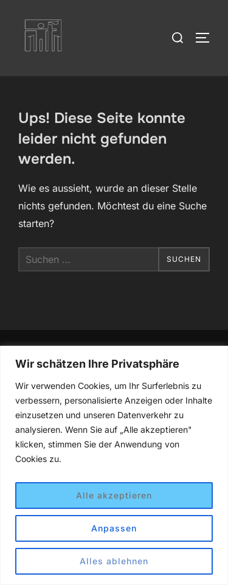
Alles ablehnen (114, 561)
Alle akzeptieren (114, 495)
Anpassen (114, 528)
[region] (114, 465)
